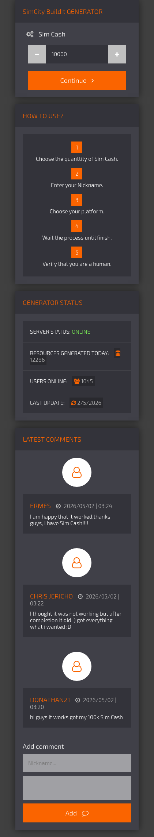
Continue (77, 80)
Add (77, 813)
